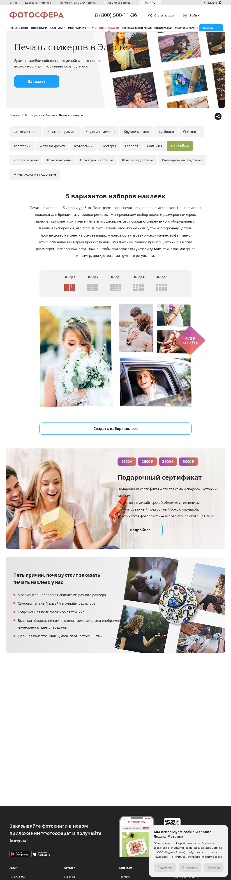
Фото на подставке (137, 161)
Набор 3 (115, 278)
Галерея (131, 147)
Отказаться (190, 867)
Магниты (154, 147)
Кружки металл (136, 133)
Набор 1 (69, 278)
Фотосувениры (26, 133)
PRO (153, 3)
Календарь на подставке (182, 161)
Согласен (214, 867)
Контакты (124, 876)
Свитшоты (191, 133)
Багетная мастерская (137, 29)
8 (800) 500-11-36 (116, 15)
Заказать (37, 82)
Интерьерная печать (82, 29)
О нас (13, 3)
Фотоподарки (109, 29)
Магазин (208, 29)
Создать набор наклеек (115, 429)
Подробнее (140, 531)
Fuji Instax (70, 876)
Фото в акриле (59, 161)
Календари (57, 29)
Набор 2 (92, 278)
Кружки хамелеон (100, 133)
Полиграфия (163, 29)
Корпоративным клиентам (77, 3)
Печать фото (19, 29)
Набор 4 (138, 278)
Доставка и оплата (38, 3)
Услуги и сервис (186, 29)
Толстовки (22, 147)
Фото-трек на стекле (96, 161)
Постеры (109, 147)
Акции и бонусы (119, 3)
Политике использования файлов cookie (197, 856)
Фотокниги (39, 29)
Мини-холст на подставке (35, 175)
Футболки (166, 133)
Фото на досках (52, 147)
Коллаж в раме (26, 161)
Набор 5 (161, 278)
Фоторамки (83, 147)
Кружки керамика (61, 133)
